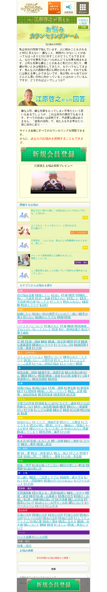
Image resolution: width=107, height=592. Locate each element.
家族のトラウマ (43, 344)
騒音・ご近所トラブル (44, 477)
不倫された (52, 326)
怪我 (42, 375)
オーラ (40, 506)
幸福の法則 (66, 518)
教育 (63, 406)
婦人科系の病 (74, 372)
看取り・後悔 (51, 456)
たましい (61, 524)
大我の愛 (36, 521)
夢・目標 (57, 440)
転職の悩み (40, 387)
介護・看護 (24, 348)
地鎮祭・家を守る (72, 477)
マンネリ (56, 301)
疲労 (21, 391)
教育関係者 (46, 394)
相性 (72, 295)
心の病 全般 (69, 375)
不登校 (40, 403)
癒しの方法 (76, 499)
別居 (55, 329)
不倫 (65, 295)
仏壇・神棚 (32, 499)
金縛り (61, 492)
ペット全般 (24, 536)
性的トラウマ (30, 305)
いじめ (50, 403)
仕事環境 (83, 387)
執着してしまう (28, 432)
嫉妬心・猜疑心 (75, 425)
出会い (56, 295)
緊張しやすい (55, 425)
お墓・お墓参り (47, 496)
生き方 (21, 440)
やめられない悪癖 (76, 428)
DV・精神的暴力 (70, 329)
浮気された (59, 298)
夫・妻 (26, 453)
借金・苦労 (24, 465)
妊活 (85, 329)
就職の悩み (24, 387)
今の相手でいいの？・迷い (60, 313)
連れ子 (58, 410)
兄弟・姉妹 (33, 341)
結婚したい (24, 313)
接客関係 (60, 394)
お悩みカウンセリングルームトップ (38, 577)
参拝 (33, 496)
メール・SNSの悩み (46, 363)
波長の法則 (56, 514)
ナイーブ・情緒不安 (46, 422)
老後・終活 (44, 444)
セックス (43, 301)
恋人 (50, 453)
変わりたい (37, 428)
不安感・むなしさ (38, 440)
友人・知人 (62, 453)
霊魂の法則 (24, 514)
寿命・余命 (53, 375)
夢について (77, 502)
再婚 (61, 317)
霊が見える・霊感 (44, 492)
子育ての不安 (25, 403)
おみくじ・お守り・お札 (52, 502)
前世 (50, 524)
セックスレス (42, 329)
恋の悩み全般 (25, 295)
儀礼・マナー (76, 492)
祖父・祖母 (39, 453)
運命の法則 (50, 518)
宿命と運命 (50, 521)
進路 (56, 406)
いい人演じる (55, 428)
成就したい (43, 295)
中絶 (83, 453)
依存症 (53, 379)
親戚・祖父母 (57, 341)
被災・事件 (29, 444)
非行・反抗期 (43, 406)
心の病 (75, 410)
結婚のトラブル (46, 317)
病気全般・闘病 (27, 372)
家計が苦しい (69, 465)
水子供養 (61, 499)
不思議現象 (24, 492)
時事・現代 (24, 545)
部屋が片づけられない (59, 480)
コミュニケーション (30, 357)
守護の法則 (72, 514)
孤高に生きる (67, 521)
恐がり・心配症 (71, 422)
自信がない (24, 422)
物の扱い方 (47, 499)
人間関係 (30, 391)
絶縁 (79, 363)
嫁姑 (44, 341)
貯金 (82, 465)
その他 (37, 348)
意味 (68, 317)
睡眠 (43, 524)
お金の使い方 (33, 468)
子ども (74, 453)
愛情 (70, 341)
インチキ (52, 506)
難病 (24, 375)
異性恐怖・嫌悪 (50, 432)
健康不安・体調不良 (51, 372)
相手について (53, 357)
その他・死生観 (72, 456)
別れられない (72, 301)
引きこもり (62, 360)
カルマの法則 (33, 518)
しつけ (28, 406)
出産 (24, 413)
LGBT (44, 305)
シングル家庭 (43, 410)
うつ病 (83, 375)
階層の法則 (40, 514)
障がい (33, 375)
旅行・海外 (72, 440)
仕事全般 (70, 387)
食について (32, 524)
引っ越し (23, 477)
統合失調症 (40, 379)
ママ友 (29, 410)
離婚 (71, 326)
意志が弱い (37, 425)
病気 (67, 410)
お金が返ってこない (46, 465)
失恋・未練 (43, 298)
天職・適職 (56, 387)
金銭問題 (80, 344)
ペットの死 (40, 536)
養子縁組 (23, 332)
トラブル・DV (64, 344)
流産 (20, 456)
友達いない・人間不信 (39, 360)
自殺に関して (33, 456)
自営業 (71, 394)
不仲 (77, 341)
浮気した (73, 298)
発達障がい (24, 379)
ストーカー (68, 363)
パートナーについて (30, 326)
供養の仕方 (66, 496)
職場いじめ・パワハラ (52, 391)
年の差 (31, 301)
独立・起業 (75, 391)
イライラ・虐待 (66, 403)
